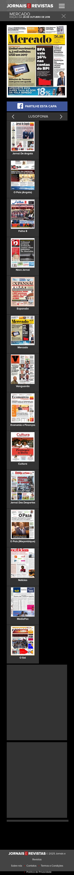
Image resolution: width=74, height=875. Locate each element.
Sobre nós (16, 865)
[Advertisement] (37, 702)
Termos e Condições (52, 865)
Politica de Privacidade (39, 872)
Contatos (31, 865)
